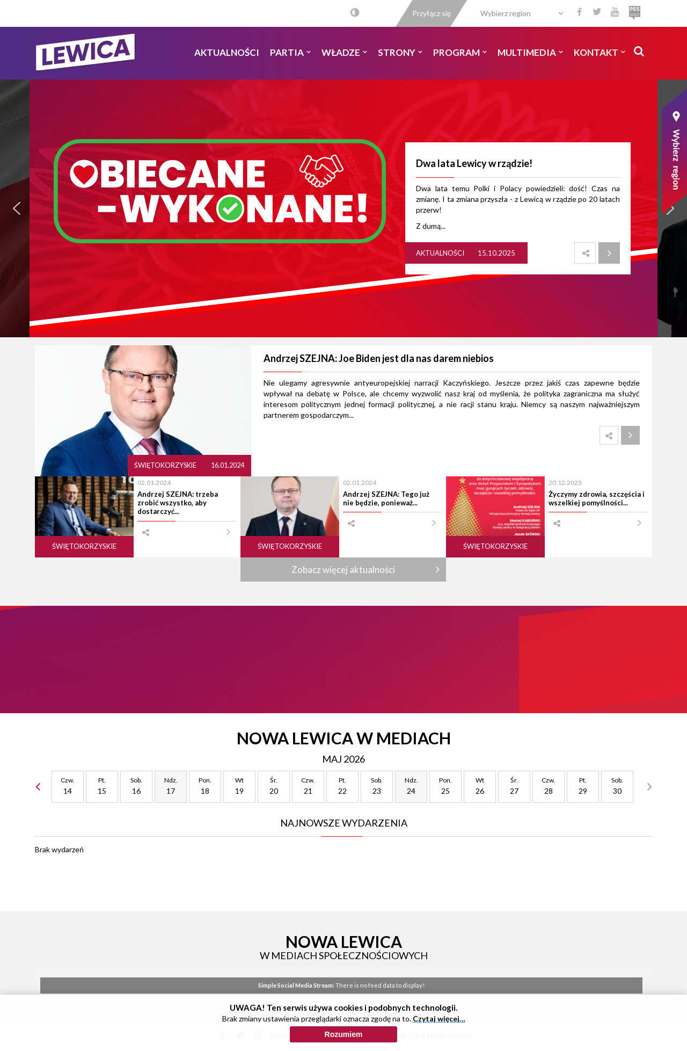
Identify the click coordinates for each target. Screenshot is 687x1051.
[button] (16, 208)
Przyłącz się (431, 13)
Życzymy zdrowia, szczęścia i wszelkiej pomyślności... (597, 498)
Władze (344, 52)
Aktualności (226, 52)
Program (460, 52)
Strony (400, 52)
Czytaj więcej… (439, 1018)
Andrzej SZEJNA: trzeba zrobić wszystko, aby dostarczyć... (177, 503)
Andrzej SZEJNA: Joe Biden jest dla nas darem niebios (379, 358)
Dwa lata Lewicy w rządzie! (474, 163)
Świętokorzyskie (166, 465)
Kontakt (599, 52)
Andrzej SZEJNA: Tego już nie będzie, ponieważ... (386, 498)
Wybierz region (505, 13)
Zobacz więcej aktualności (343, 569)
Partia (290, 52)
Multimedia (530, 52)
